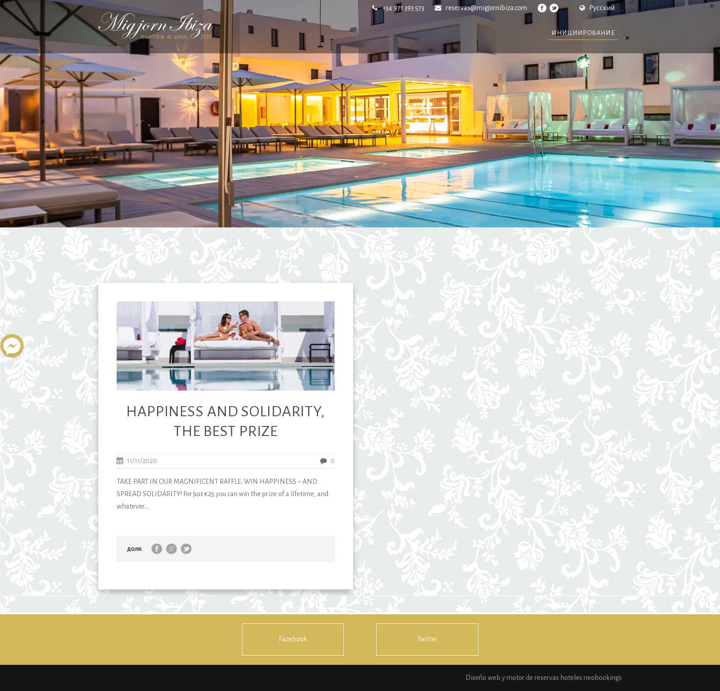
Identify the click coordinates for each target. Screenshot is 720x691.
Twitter (427, 639)
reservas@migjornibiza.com (486, 7)
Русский (597, 7)
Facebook (293, 639)
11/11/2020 (142, 460)
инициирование (583, 32)
